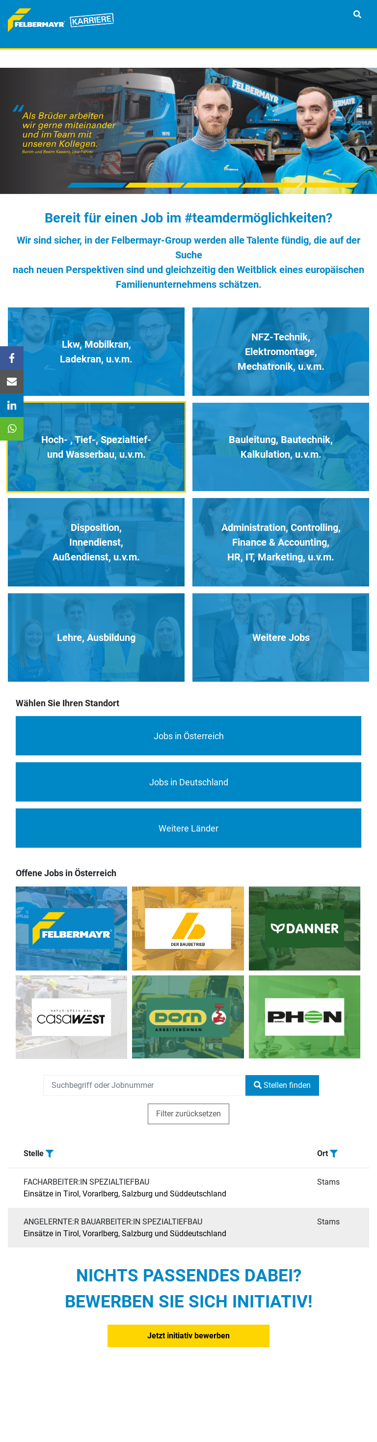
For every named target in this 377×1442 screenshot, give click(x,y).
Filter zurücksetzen (188, 1113)
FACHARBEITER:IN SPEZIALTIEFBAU (86, 1182)
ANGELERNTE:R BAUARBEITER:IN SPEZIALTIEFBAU (113, 1221)
